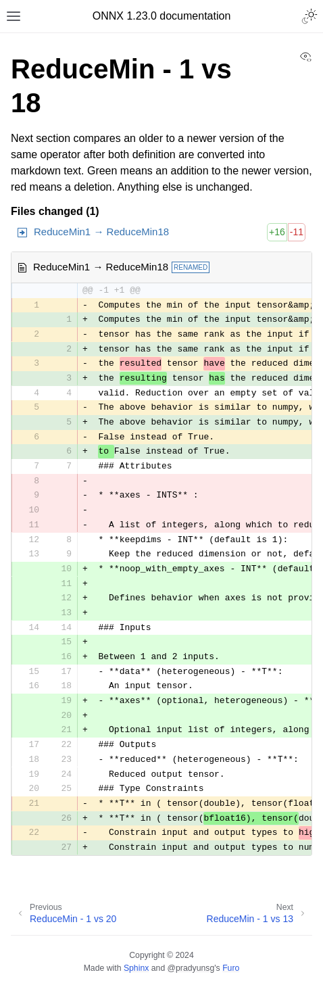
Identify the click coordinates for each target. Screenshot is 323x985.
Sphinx (136, 968)
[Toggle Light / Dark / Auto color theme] (309, 16)
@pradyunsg (191, 968)
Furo (230, 968)
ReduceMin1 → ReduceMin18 (101, 231)
